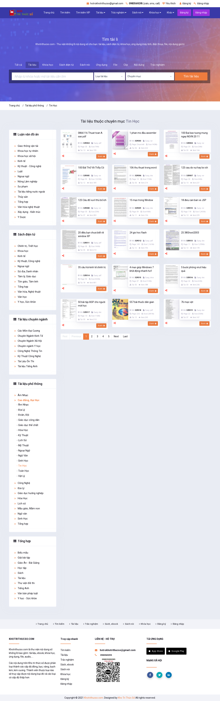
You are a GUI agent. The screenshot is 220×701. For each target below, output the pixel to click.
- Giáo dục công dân (28, 420)
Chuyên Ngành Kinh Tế (28, 336)
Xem (101, 156)
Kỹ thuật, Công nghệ (27, 261)
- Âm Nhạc (23, 404)
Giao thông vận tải (26, 146)
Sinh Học (21, 518)
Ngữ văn (20, 513)
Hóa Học (21, 498)
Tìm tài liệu (191, 76)
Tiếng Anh (21, 588)
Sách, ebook (111, 624)
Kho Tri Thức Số (126, 697)
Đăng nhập (201, 3)
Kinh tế (19, 161)
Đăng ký (185, 3)
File (115, 64)
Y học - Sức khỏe (25, 598)
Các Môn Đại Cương (27, 330)
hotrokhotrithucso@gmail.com (105, 3)
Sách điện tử (66, 64)
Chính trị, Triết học (26, 246)
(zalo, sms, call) (143, 3)
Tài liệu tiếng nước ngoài (29, 191)
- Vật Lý (21, 476)
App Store (156, 651)
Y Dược (20, 217)
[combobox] (109, 76)
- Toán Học (23, 470)
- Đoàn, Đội (23, 414)
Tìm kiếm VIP (83, 12)
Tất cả (18, 64)
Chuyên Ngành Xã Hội (28, 340)
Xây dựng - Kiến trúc (27, 212)
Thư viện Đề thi (24, 583)
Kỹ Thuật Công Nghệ (27, 356)
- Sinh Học (22, 460)
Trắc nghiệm (118, 12)
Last (125, 336)
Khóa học (155, 12)
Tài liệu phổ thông (34, 105)
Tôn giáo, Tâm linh (26, 281)
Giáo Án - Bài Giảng (26, 562)
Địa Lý (19, 488)
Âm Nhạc (21, 395)
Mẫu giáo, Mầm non (27, 508)
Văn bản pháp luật (26, 593)
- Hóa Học (22, 430)
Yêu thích (169, 3)
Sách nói (137, 12)
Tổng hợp (21, 201)
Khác (170, 12)
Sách (18, 573)
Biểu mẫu (21, 552)
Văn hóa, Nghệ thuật (27, 291)
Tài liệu (100, 12)
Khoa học (21, 251)
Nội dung (139, 64)
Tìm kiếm (65, 12)
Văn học (20, 296)
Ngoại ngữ (21, 176)
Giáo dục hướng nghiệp (28, 493)
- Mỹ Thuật (23, 445)
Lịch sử (20, 503)
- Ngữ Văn (22, 455)
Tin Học (53, 105)
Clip (126, 64)
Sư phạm (21, 186)
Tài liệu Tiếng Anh (25, 366)
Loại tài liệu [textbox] (101, 76)
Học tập (20, 568)
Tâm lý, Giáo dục (25, 276)
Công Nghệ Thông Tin (28, 351)
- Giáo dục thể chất (27, 425)
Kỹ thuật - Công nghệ (27, 166)
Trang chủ (48, 12)
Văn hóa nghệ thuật (27, 207)
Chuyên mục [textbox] (134, 76)
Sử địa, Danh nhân (26, 271)
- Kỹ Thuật (22, 435)
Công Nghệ (22, 483)
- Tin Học (22, 465)
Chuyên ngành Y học (27, 346)
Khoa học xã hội (25, 156)
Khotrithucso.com (93, 697)
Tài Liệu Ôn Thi (24, 361)
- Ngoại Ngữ (23, 450)
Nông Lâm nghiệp (25, 181)
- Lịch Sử (22, 440)
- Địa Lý (21, 409)
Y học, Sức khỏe (25, 301)
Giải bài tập (22, 557)
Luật (18, 171)
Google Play (176, 651)
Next (116, 336)
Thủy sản (21, 196)
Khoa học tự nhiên (26, 151)
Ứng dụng (101, 64)
